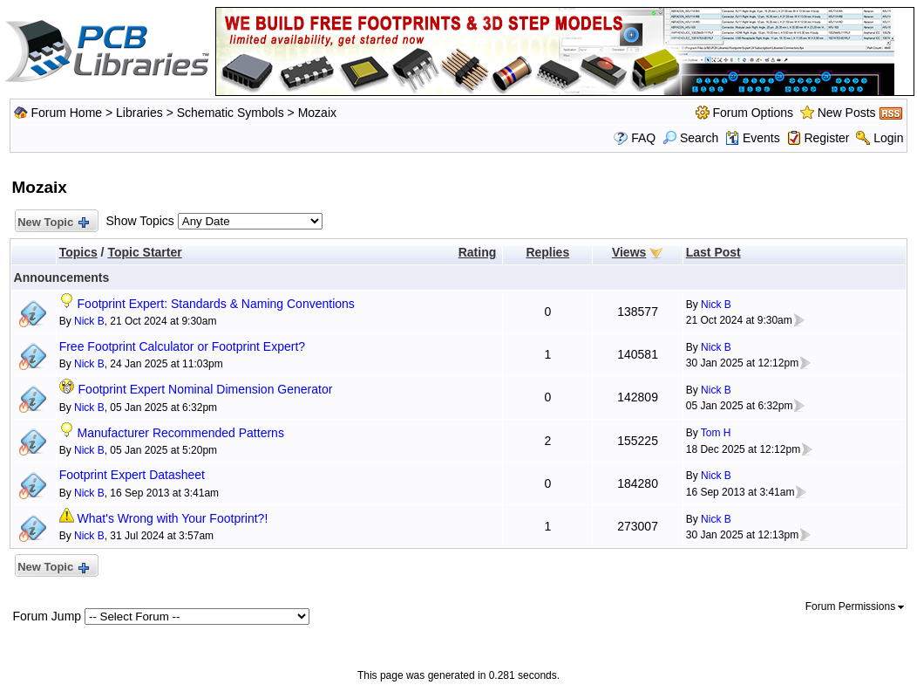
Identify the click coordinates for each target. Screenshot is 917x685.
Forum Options (752, 113)
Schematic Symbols (230, 113)
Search (690, 138)
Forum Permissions (855, 606)
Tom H (716, 433)
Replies (547, 252)
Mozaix (317, 113)
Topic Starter (144, 252)
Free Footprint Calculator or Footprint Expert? (182, 346)
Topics (78, 252)
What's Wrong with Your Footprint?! (173, 518)
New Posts (847, 113)
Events (752, 138)
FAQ (643, 138)
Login (888, 138)
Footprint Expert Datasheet (132, 475)
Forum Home (66, 113)
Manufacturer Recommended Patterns (181, 433)
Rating (477, 252)
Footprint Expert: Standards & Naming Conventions (216, 304)
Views (629, 252)
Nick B (89, 321)
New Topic (53, 223)
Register (826, 138)
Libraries (139, 113)
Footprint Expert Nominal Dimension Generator (205, 389)
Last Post (713, 252)
